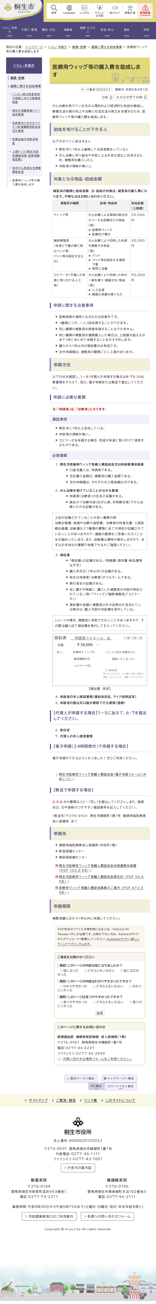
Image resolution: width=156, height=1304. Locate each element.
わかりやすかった (76, 986)
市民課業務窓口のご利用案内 (51, 1216)
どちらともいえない (102, 970)
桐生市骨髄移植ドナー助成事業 (26, 112)
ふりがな (84, 13)
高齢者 (68, 29)
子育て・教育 (29, 29)
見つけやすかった (76, 1002)
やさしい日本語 (100, 14)
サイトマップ (38, 1100)
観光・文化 (48, 29)
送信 (100, 1013)
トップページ (34, 47)
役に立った (72, 970)
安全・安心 (107, 29)
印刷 (105, 97)
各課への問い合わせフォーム (109, 1216)
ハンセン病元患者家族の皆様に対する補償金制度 (26, 98)
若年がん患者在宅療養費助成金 (26, 170)
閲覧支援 (130, 13)
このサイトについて (120, 1100)
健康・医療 (79, 47)
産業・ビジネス (87, 30)
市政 (146, 29)
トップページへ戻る (121, 1078)
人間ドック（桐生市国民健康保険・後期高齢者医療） (26, 155)
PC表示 (96, 1086)
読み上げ (115, 13)
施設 (127, 29)
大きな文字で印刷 (129, 97)
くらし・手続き (9, 30)
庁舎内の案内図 (79, 1167)
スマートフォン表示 (121, 1086)
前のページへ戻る (82, 1078)
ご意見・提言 (66, 1100)
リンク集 (90, 1100)
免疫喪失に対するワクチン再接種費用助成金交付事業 (26, 127)
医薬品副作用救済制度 (25, 141)
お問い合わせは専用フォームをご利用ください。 (97, 1058)
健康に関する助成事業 (106, 47)
